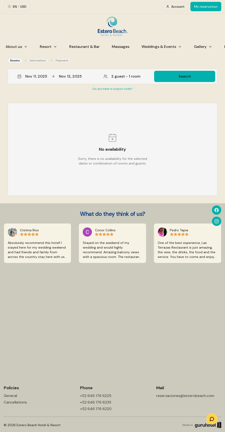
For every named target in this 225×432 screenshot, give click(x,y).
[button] (112, 76)
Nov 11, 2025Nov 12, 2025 (49, 76)
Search (184, 76)
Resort (48, 46)
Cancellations (15, 402)
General (10, 395)
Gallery (203, 46)
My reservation (206, 6)
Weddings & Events (162, 46)
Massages (120, 46)
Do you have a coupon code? (113, 89)
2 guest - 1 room (121, 76)
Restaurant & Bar (84, 46)
